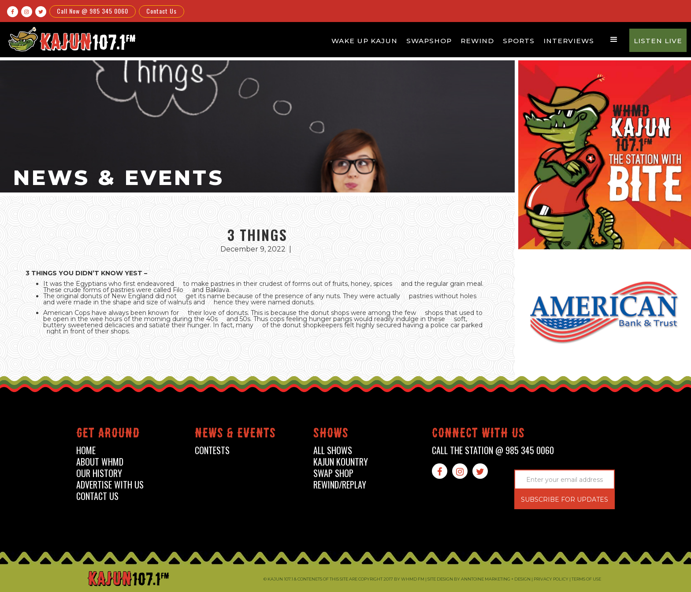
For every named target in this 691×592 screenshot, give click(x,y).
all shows (332, 450)
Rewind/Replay (339, 484)
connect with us (478, 434)
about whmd (99, 461)
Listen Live (658, 41)
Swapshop (429, 41)
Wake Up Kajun (364, 41)
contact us (97, 496)
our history (99, 473)
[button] (614, 39)
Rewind (477, 41)
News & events (235, 434)
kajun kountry (340, 461)
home (86, 450)
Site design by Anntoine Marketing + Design (479, 579)
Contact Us (161, 10)
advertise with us (110, 484)
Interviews (568, 41)
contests (212, 450)
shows (331, 434)
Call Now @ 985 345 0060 (92, 10)
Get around (108, 434)
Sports (519, 41)
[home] (71, 39)
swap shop (333, 473)
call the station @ (493, 450)
